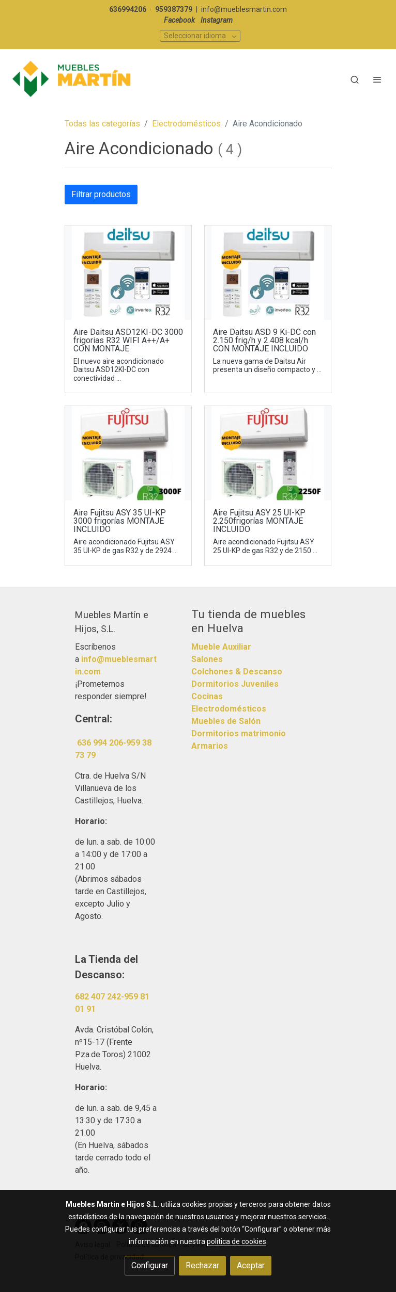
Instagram (217, 20)
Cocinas (207, 696)
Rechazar (202, 1265)
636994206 (127, 9)
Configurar (149, 1265)
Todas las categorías (102, 123)
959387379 (173, 9)
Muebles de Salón (226, 721)
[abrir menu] (377, 79)
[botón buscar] (354, 79)
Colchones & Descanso (236, 671)
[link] (72, 79)
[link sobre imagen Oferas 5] (128, 453)
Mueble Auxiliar (221, 647)
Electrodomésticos (186, 123)
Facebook (179, 20)
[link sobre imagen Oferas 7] (268, 272)
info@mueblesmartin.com (244, 9)
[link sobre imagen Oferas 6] (268, 453)
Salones (207, 659)
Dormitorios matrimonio (238, 733)
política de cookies (236, 1241)
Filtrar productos (101, 194)
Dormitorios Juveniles (235, 684)
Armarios (209, 746)
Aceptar (251, 1265)
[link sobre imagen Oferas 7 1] (128, 272)
